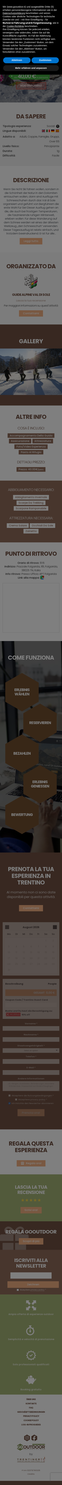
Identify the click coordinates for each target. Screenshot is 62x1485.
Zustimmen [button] (45, 60)
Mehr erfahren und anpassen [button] (31, 68)
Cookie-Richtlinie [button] (15, 26)
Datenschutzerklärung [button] (14, 13)
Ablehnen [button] (17, 60)
